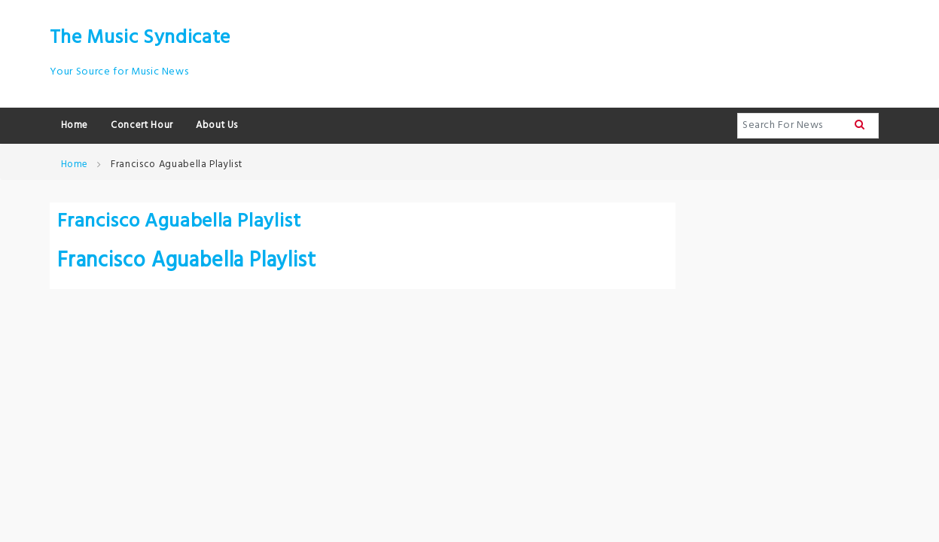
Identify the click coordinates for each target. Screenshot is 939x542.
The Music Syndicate (140, 38)
